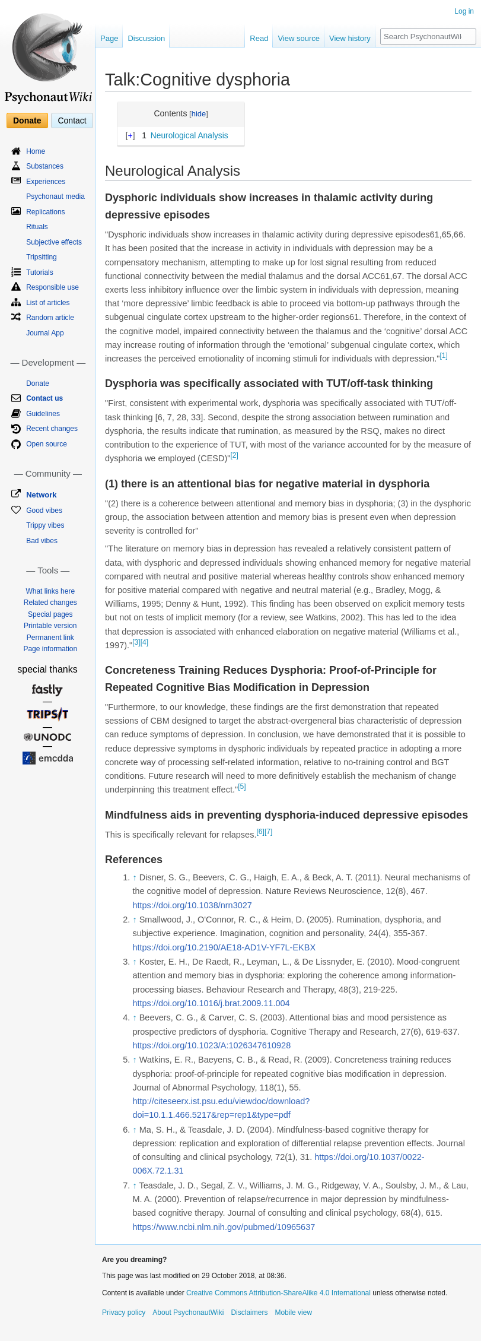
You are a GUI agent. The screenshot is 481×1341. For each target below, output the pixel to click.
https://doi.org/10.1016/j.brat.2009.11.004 (210, 1003)
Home (35, 151)
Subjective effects (54, 242)
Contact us (44, 398)
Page (109, 38)
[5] (242, 786)
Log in (464, 11)
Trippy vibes (45, 525)
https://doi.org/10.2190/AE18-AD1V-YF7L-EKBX (224, 947)
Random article (50, 317)
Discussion (146, 38)
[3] (136, 642)
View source (299, 38)
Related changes (50, 602)
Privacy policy (123, 1312)
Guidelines (43, 414)
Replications (45, 212)
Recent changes (52, 428)
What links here (50, 591)
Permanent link (50, 637)
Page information (50, 649)
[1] (443, 355)
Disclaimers (249, 1312)
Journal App (44, 333)
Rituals (37, 227)
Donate (27, 120)
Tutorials (39, 272)
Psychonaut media (55, 196)
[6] (260, 832)
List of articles (47, 303)
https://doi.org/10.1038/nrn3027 (192, 905)
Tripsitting (41, 257)
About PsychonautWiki (188, 1312)
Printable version (50, 626)
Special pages (50, 614)
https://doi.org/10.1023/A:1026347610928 (211, 1045)
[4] (144, 642)
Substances (44, 166)
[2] (234, 455)
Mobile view (293, 1312)
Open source (46, 444)
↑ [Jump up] (134, 877)
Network (41, 494)
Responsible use (52, 287)
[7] (268, 832)
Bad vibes (42, 541)
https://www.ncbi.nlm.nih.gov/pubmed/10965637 (223, 1227)
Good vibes (44, 510)
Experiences (45, 181)
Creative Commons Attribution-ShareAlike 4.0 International (278, 1293)
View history (350, 38)
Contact (72, 120)
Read (259, 38)
